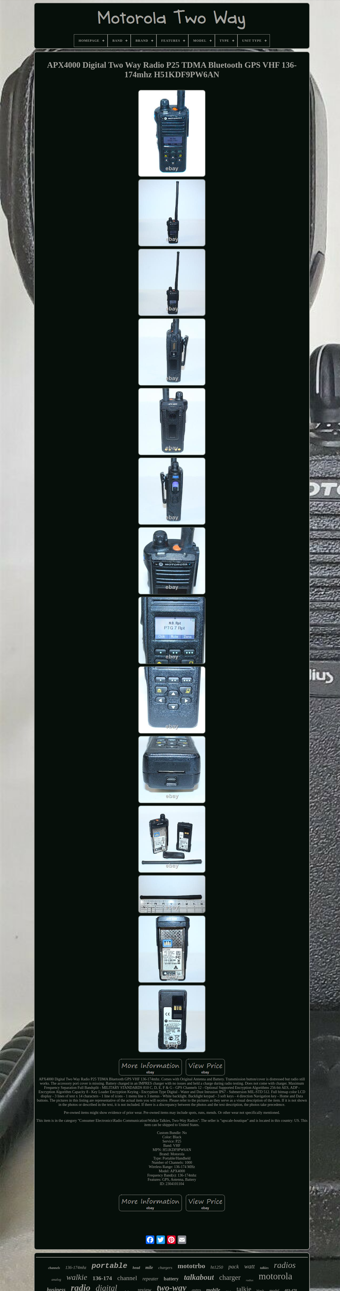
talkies (264, 1268)
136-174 (102, 1278)
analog (56, 1279)
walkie (76, 1277)
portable (109, 1266)
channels (54, 1268)
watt (249, 1266)
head (136, 1268)
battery (171, 1278)
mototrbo (191, 1266)
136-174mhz (75, 1267)
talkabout (199, 1277)
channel (127, 1278)
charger (229, 1277)
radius (249, 1280)
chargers (165, 1267)
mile (149, 1267)
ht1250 (217, 1267)
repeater (150, 1278)
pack (233, 1266)
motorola (275, 1276)
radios (285, 1265)
